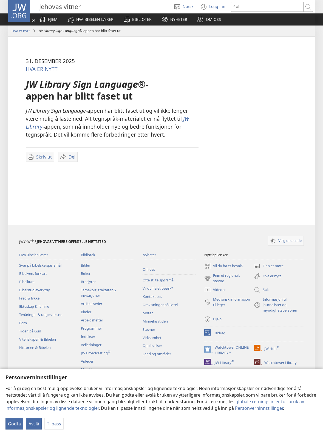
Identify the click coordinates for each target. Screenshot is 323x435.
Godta (14, 424)
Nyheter (149, 254)
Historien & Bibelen (35, 347)
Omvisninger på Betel (160, 304)
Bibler (85, 265)
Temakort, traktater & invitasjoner (98, 292)
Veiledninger (91, 344)
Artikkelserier (91, 303)
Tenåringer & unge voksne (40, 314)
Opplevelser (152, 345)
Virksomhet (152, 337)
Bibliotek (88, 254)
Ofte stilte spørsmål (158, 280)
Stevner (149, 329)
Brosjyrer (88, 281)
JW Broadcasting (95, 353)
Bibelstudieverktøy (34, 289)
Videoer (87, 361)
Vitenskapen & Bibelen (37, 339)
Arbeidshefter (92, 320)
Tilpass (54, 424)
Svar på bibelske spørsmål (40, 265)
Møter (148, 312)
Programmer (91, 328)
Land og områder (157, 353)
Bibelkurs (26, 281)
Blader (86, 311)
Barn (23, 322)
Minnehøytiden (155, 321)
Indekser (88, 336)
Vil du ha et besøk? (158, 288)
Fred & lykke (29, 298)
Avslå (34, 424)
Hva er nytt (21, 30)
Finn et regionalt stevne (222, 278)
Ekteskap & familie (34, 306)
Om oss (149, 269)
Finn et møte (269, 266)
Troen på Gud (30, 331)
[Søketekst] (267, 7)
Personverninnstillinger (259, 408)
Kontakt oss (152, 296)
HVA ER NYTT (42, 69)
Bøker (85, 273)
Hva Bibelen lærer (33, 254)
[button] (90, 19)
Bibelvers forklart (33, 273)
